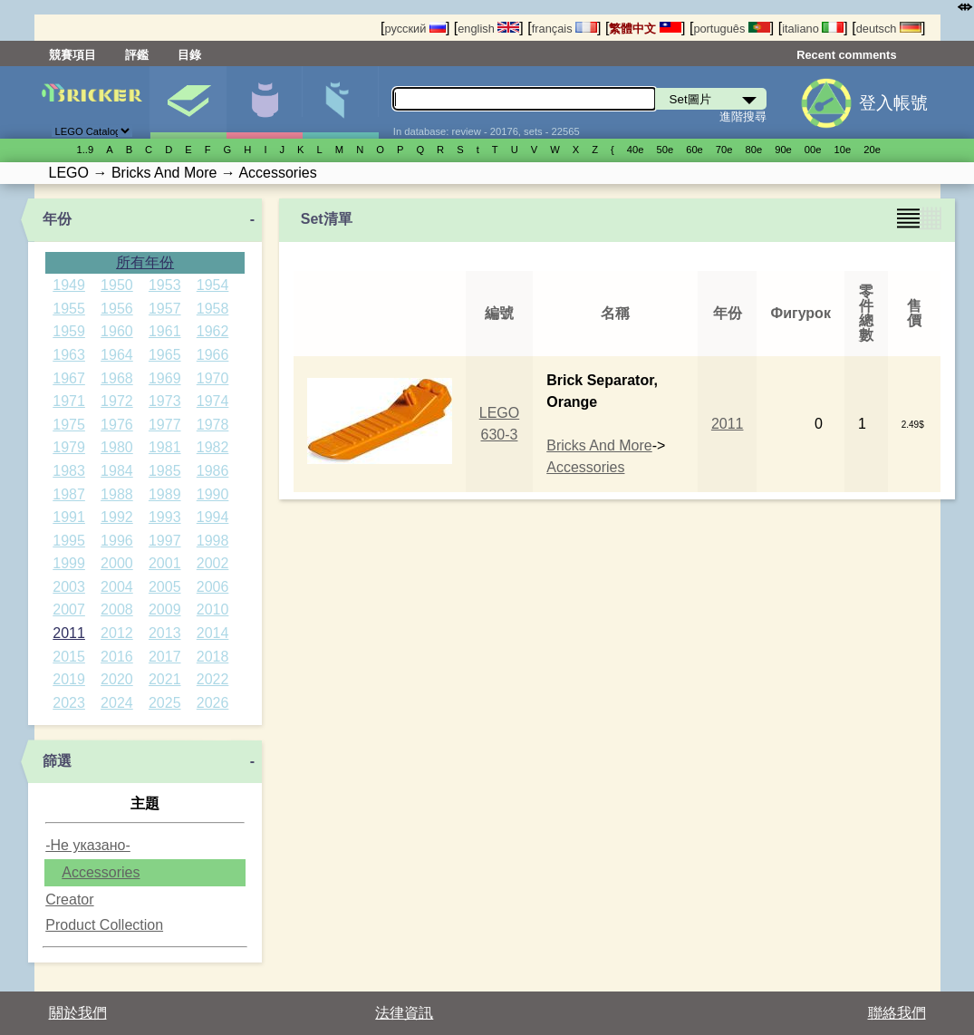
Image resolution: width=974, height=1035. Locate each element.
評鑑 (137, 55)
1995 (69, 540)
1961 (165, 331)
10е (843, 149)
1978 (213, 424)
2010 (213, 609)
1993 (165, 517)
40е (635, 149)
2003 (69, 587)
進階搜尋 (743, 116)
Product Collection (104, 925)
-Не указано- (87, 845)
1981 (165, 447)
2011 (69, 633)
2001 (165, 563)
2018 (213, 656)
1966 (213, 355)
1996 (117, 540)
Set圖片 (188, 102)
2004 (117, 587)
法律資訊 (404, 1012)
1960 (117, 331)
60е (694, 149)
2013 (165, 633)
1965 (165, 355)
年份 (57, 219)
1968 (117, 378)
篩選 (57, 761)
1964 (117, 355)
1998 (213, 540)
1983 (69, 471)
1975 (69, 424)
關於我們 (78, 1012)
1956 (117, 308)
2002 (213, 563)
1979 (69, 447)
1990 (213, 494)
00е (813, 149)
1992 (117, 517)
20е (872, 149)
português (731, 28)
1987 (69, 494)
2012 (117, 633)
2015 (69, 656)
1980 (117, 447)
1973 (165, 401)
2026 (213, 703)
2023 (69, 703)
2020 (117, 679)
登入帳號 (893, 102)
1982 (213, 447)
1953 (165, 285)
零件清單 (340, 102)
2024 (117, 703)
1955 (69, 308)
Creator (69, 899)
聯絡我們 (897, 1012)
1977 (165, 424)
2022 (213, 679)
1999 (69, 563)
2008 (117, 609)
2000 (117, 563)
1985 (165, 471)
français (564, 28)
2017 (165, 656)
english (488, 28)
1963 (69, 355)
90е (783, 149)
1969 (165, 378)
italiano (813, 28)
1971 (69, 401)
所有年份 (145, 262)
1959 (69, 331)
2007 (69, 609)
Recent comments (846, 55)
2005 (165, 587)
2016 (117, 656)
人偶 (264, 102)
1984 (117, 471)
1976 (117, 424)
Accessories (101, 872)
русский (414, 28)
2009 (165, 609)
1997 (165, 540)
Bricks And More (598, 445)
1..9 (85, 149)
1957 (165, 308)
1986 (213, 471)
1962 (213, 331)
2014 (213, 633)
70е (724, 149)
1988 (117, 494)
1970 (213, 378)
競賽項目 (72, 55)
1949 (69, 285)
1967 (69, 378)
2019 (69, 679)
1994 (213, 517)
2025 (165, 703)
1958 (213, 308)
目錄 (189, 55)
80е (754, 149)
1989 (165, 494)
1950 (117, 285)
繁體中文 (645, 28)
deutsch (888, 28)
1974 (213, 401)
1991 (69, 517)
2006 (213, 587)
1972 (117, 401)
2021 (165, 679)
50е (664, 149)
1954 (213, 285)
